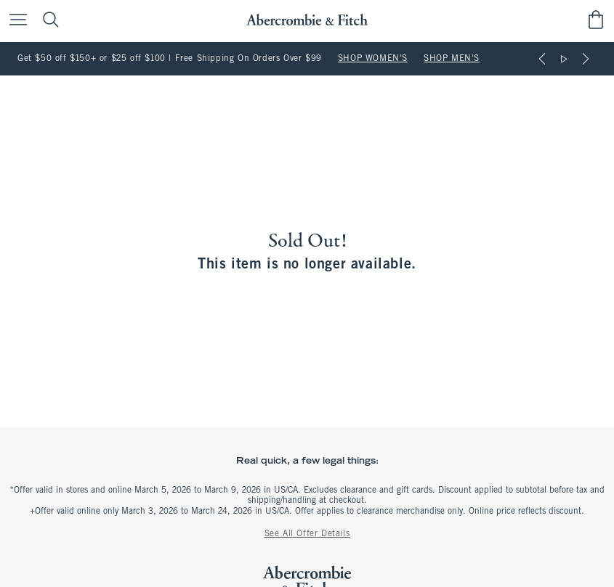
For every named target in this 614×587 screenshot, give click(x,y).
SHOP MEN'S (452, 58)
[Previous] (542, 59)
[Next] (586, 59)
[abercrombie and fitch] (307, 20)
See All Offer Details (307, 534)
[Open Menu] (14, 21)
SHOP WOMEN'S (373, 58)
